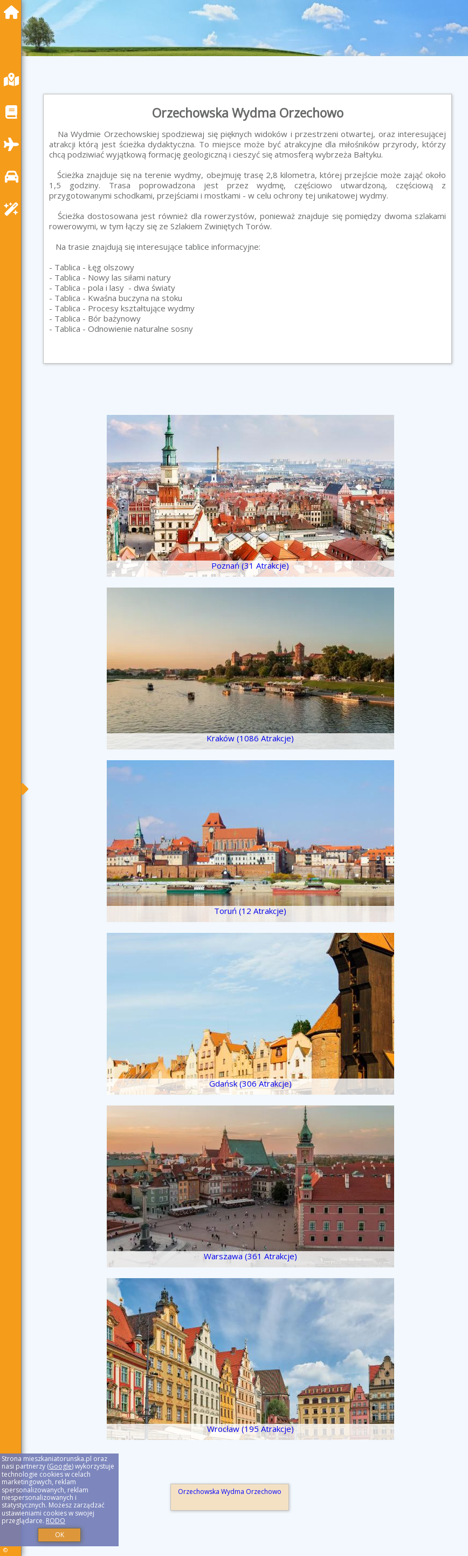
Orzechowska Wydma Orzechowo (229, 1491)
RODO (55, 1520)
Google (60, 1466)
